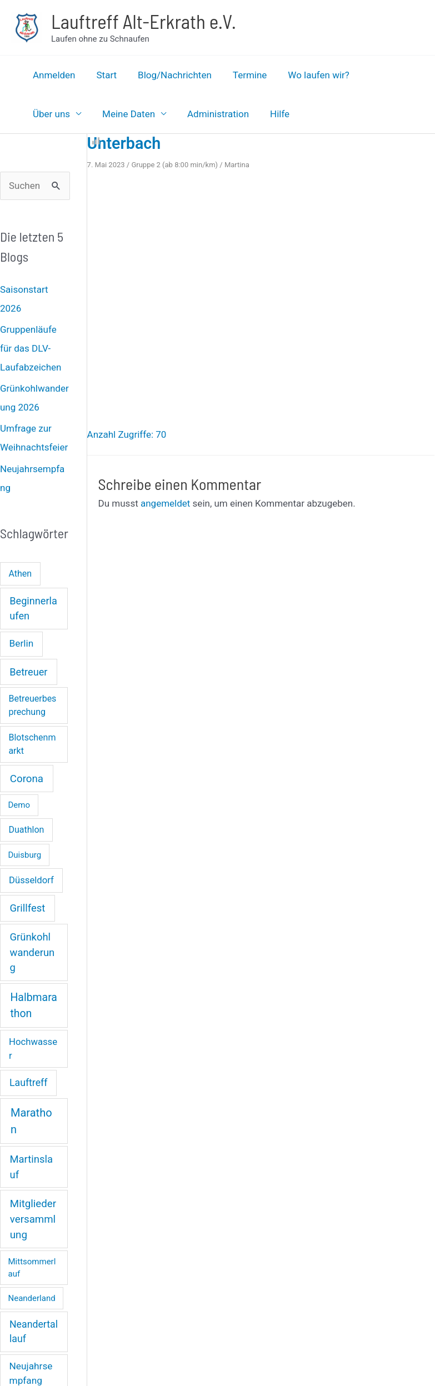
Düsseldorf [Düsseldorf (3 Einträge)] (31, 880)
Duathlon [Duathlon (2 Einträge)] (26, 829)
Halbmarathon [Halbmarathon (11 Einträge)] (33, 1005)
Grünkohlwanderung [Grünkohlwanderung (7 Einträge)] (32, 952)
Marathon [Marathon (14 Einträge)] (31, 1121)
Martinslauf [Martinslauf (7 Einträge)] (31, 1166)
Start (103, 75)
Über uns (377, 75)
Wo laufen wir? (308, 75)
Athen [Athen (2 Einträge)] (20, 573)
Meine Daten (58, 113)
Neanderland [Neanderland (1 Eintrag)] (32, 1298)
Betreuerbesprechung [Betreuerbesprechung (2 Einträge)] (32, 705)
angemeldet (165, 503)
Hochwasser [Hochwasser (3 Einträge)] (33, 1049)
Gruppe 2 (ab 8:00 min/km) (174, 165)
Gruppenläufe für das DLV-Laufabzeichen (30, 348)
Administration (145, 113)
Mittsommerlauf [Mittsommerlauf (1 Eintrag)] (32, 1268)
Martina (236, 165)
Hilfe (204, 113)
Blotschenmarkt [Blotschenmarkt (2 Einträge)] (32, 744)
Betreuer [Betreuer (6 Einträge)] (28, 672)
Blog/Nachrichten (169, 75)
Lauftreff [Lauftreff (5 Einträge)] (28, 1082)
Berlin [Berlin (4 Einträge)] (21, 643)
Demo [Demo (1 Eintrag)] (19, 805)
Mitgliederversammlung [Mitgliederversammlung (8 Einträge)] (33, 1219)
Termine (242, 75)
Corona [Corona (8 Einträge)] (26, 779)
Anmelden (53, 75)
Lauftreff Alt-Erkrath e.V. (143, 21)
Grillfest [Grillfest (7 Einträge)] (28, 908)
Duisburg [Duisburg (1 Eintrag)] (25, 855)
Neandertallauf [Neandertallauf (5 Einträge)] (33, 1332)
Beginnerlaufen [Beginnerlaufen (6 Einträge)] (33, 608)
